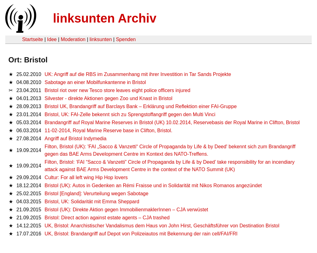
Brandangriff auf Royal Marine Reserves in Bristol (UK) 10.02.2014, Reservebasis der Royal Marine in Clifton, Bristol (172, 122)
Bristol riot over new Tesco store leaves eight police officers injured (117, 90)
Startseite (32, 39)
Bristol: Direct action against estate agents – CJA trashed (107, 217)
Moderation (73, 39)
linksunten (100, 39)
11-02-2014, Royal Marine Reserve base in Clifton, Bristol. (108, 130)
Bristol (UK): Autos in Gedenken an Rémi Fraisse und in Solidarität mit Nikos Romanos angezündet (153, 185)
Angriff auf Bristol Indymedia (75, 138)
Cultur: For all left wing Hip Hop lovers (86, 177)
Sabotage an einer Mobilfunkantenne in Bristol (95, 82)
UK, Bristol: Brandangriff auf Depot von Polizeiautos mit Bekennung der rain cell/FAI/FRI (141, 233)
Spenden (126, 39)
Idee (52, 39)
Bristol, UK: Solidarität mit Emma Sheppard (92, 201)
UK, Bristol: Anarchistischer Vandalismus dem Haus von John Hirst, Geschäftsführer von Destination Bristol (162, 225)
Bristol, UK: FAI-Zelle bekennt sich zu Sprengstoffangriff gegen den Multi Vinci (130, 114)
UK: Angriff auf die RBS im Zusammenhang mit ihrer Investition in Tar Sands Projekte (138, 74)
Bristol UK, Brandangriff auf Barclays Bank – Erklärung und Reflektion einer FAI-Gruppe (141, 106)
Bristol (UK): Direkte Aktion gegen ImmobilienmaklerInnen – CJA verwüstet (126, 209)
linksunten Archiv (104, 18)
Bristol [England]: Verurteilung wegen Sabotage (96, 193)
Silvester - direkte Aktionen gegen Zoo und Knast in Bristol (108, 98)
